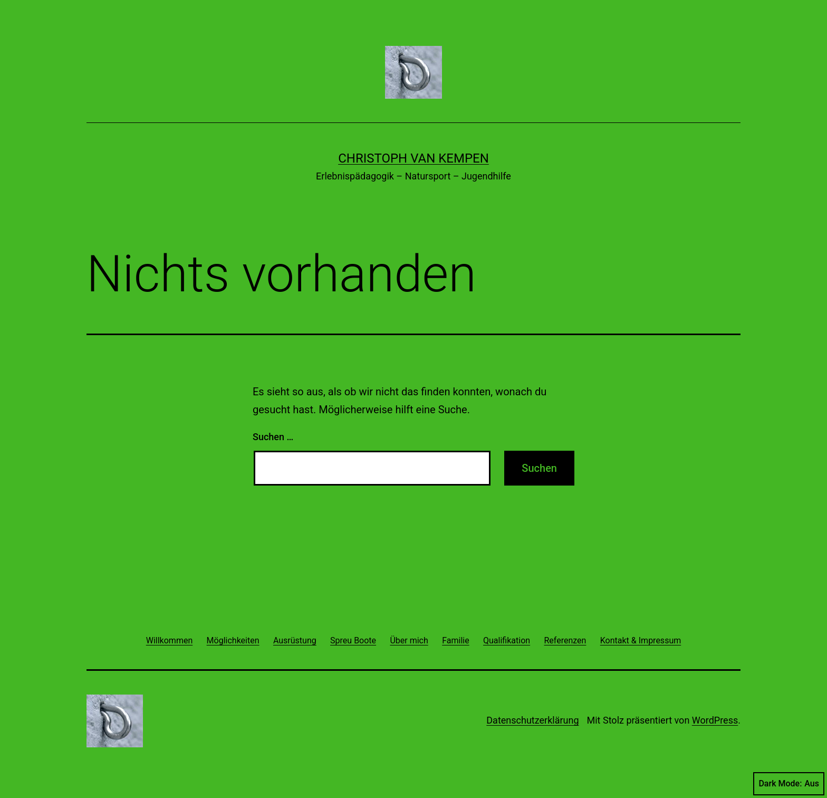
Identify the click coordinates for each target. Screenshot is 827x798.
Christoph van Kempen (413, 158)
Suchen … (273, 436)
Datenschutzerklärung (532, 720)
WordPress (715, 720)
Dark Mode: (788, 783)
